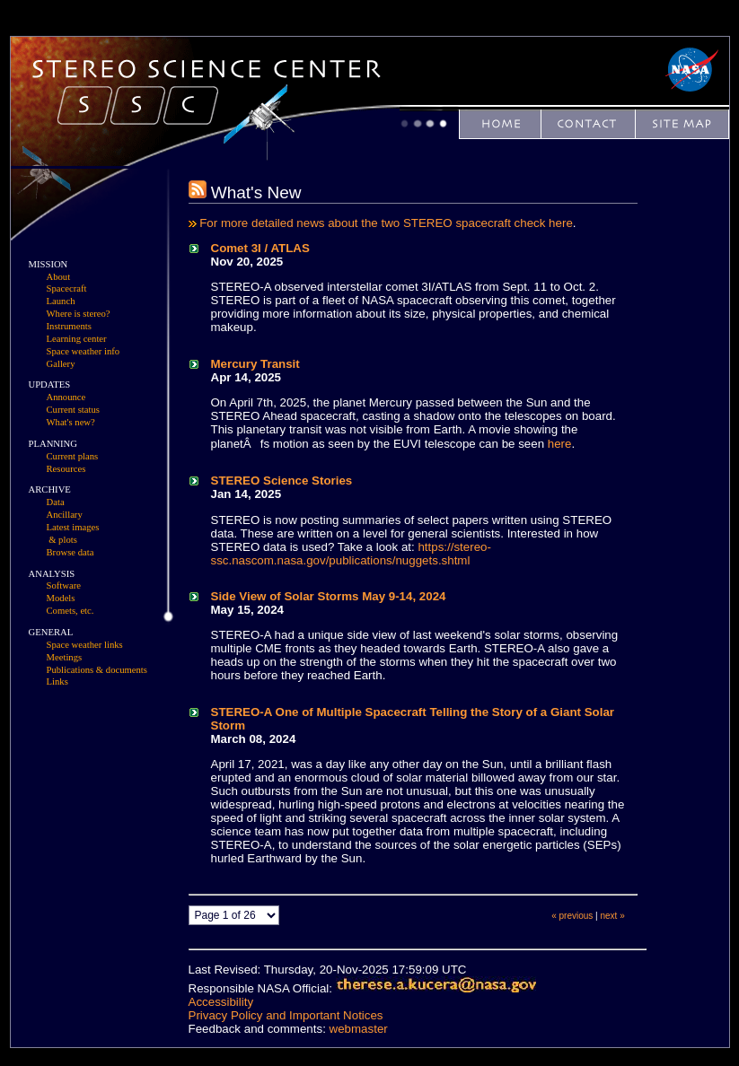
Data (56, 502)
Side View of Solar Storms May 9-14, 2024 (328, 596)
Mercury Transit (255, 364)
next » (613, 916)
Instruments (69, 326)
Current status (74, 410)
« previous (572, 916)
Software (64, 585)
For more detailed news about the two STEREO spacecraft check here (386, 223)
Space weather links (85, 645)
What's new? (71, 422)
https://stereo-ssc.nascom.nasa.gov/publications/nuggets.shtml (351, 553)
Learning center (77, 339)
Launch (61, 301)
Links (57, 681)
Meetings (65, 657)
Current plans (73, 456)
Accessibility (221, 1002)
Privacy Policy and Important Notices (286, 1015)
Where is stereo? (78, 314)
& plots (62, 540)
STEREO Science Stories (282, 480)
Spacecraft (67, 288)
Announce (66, 397)
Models (61, 598)
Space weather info (83, 351)
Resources (66, 469)
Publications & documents (97, 670)
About (59, 277)
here (560, 443)
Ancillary (65, 515)
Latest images (73, 527)
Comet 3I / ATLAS (260, 248)
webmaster (359, 1028)
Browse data (70, 552)
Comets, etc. (70, 611)
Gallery (61, 364)
